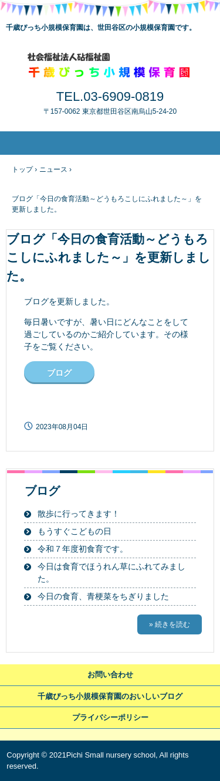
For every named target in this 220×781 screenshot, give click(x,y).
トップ (22, 169)
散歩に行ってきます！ (79, 513)
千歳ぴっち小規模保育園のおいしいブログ (110, 696)
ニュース (53, 169)
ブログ (59, 373)
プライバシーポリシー (110, 717)
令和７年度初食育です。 (83, 549)
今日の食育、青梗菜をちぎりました (103, 596)
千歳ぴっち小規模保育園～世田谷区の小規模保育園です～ (110, 65)
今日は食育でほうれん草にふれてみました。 (111, 572)
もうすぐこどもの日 (74, 531)
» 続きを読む (169, 624)
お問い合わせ (110, 674)
